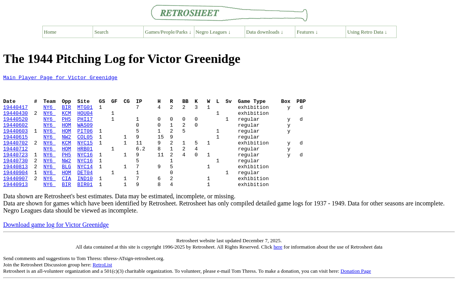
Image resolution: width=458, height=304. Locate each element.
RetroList (102, 287)
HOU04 (85, 121)
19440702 (15, 156)
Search (101, 32)
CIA (66, 199)
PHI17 (85, 128)
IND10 (85, 199)
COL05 (85, 149)
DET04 (85, 192)
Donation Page (355, 293)
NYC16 (85, 171)
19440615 (15, 149)
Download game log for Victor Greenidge (56, 247)
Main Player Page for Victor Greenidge (60, 78)
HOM (66, 135)
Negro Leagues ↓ (213, 32)
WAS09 (85, 135)
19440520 (15, 128)
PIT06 (85, 142)
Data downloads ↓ (264, 32)
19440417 (15, 114)
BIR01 (85, 206)
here (278, 269)
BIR (66, 114)
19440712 (15, 163)
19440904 (15, 192)
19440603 (15, 142)
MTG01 (85, 114)
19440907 (15, 199)
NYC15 (85, 156)
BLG (66, 185)
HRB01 (85, 163)
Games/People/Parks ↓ (168, 32)
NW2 (66, 149)
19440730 (15, 178)
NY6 (49, 114)
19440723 (15, 171)
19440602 (15, 135)
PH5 (66, 128)
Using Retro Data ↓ (367, 32)
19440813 (15, 185)
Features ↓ (307, 32)
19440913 (15, 206)
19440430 (15, 121)
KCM (66, 121)
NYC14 (85, 185)
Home (50, 32)
